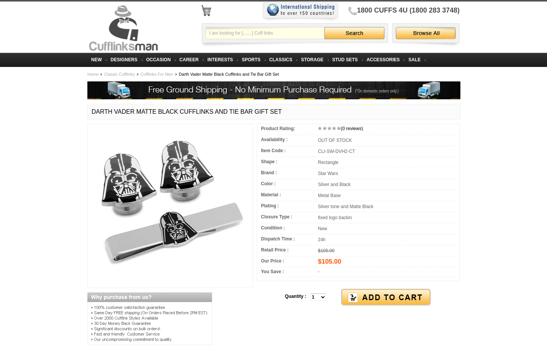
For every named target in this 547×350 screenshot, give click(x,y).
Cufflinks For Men (157, 74)
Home (92, 74)
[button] (358, 297)
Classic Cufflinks (119, 74)
